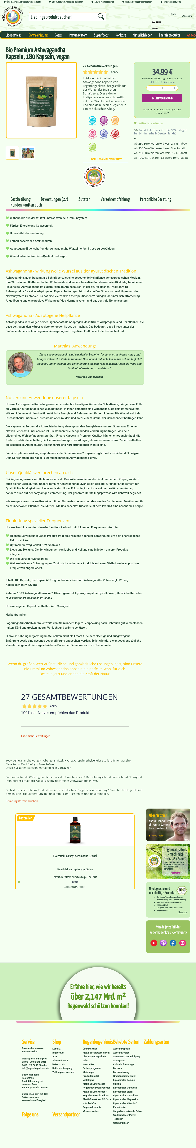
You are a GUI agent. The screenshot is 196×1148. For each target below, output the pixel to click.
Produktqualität (91, 1076)
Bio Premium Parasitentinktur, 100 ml (75, 856)
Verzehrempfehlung (116, 199)
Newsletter (88, 1064)
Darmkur (117, 1068)
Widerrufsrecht (60, 1060)
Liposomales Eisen (122, 1091)
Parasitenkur (119, 1107)
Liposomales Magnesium (126, 1099)
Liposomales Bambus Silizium (124, 1082)
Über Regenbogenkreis (94, 1056)
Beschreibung (21, 199)
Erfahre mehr (156, 835)
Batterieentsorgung (62, 1068)
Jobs (85, 1060)
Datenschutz (58, 1064)
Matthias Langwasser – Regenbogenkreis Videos (96, 1093)
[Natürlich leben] (142, 34)
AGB (54, 1056)
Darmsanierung (121, 1072)
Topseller (118, 1119)
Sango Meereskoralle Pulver (127, 1111)
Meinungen (88, 1072)
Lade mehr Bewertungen (35, 736)
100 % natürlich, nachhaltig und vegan (66, 2)
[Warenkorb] (187, 17)
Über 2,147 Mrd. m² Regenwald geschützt (22, 2)
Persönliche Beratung (155, 199)
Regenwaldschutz (92, 1107)
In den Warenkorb (162, 98)
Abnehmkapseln (121, 1048)
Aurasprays (119, 1060)
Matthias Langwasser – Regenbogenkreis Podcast (96, 1086)
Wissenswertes (91, 1111)
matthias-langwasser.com (96, 1052)
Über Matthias (90, 1048)
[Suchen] (101, 16)
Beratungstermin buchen (22, 801)
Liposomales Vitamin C (125, 1103)
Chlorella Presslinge (123, 1064)
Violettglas (88, 1080)
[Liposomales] (13, 34)
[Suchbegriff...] (67, 16)
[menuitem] (67, 17)
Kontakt (56, 1048)
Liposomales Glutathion (125, 1095)
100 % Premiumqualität (102, 2)
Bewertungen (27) (55, 199)
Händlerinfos (89, 1103)
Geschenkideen (121, 1123)
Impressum (58, 1052)
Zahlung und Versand (63, 1072)
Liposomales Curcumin (125, 1087)
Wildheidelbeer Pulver (124, 1115)
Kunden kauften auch (26, 204)
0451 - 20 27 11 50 (32, 1065)
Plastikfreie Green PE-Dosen (97, 1099)
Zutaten (84, 199)
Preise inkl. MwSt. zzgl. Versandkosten (162, 78)
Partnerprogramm (92, 1068)
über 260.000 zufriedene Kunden (137, 2)
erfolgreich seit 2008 (171, 2)
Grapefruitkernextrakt (124, 1076)
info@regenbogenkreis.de (35, 1068)
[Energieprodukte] (170, 34)
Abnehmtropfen (121, 1052)
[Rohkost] (120, 34)
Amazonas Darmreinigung (126, 1056)
